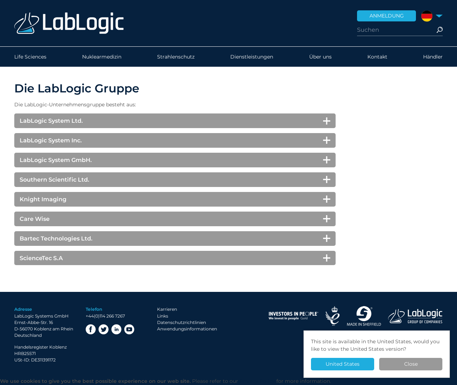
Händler (433, 57)
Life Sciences (30, 57)
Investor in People (293, 316)
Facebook (91, 329)
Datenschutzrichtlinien (181, 322)
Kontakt (377, 57)
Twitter (104, 329)
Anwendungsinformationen (187, 328)
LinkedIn (116, 329)
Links (162, 316)
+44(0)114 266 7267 (105, 316)
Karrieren (167, 309)
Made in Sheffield (364, 316)
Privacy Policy (257, 381)
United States (343, 364)
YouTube (129, 329)
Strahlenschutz (176, 57)
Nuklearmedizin (101, 57)
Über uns (320, 57)
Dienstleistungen (251, 57)
